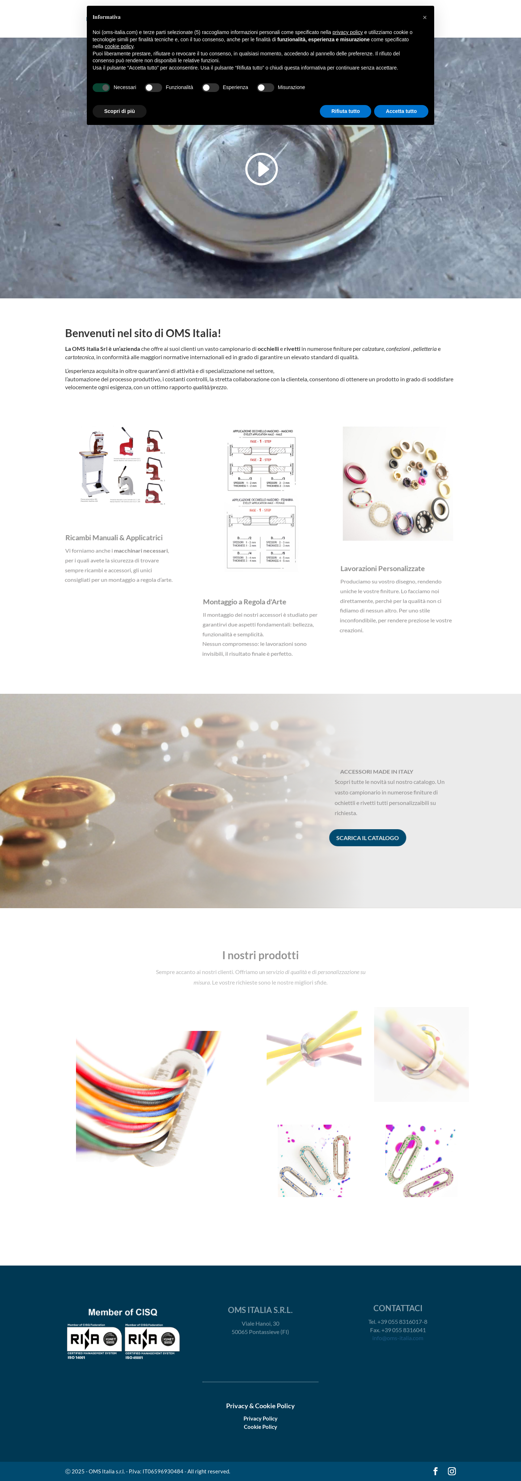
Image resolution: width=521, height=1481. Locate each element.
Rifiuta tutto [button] (345, 111)
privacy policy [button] (347, 32)
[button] (425, 17)
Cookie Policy (260, 1426)
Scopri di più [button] (119, 111)
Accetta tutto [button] (401, 111)
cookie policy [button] (119, 46)
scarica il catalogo (358, 837)
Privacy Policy (260, 1418)
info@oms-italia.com (397, 1337)
